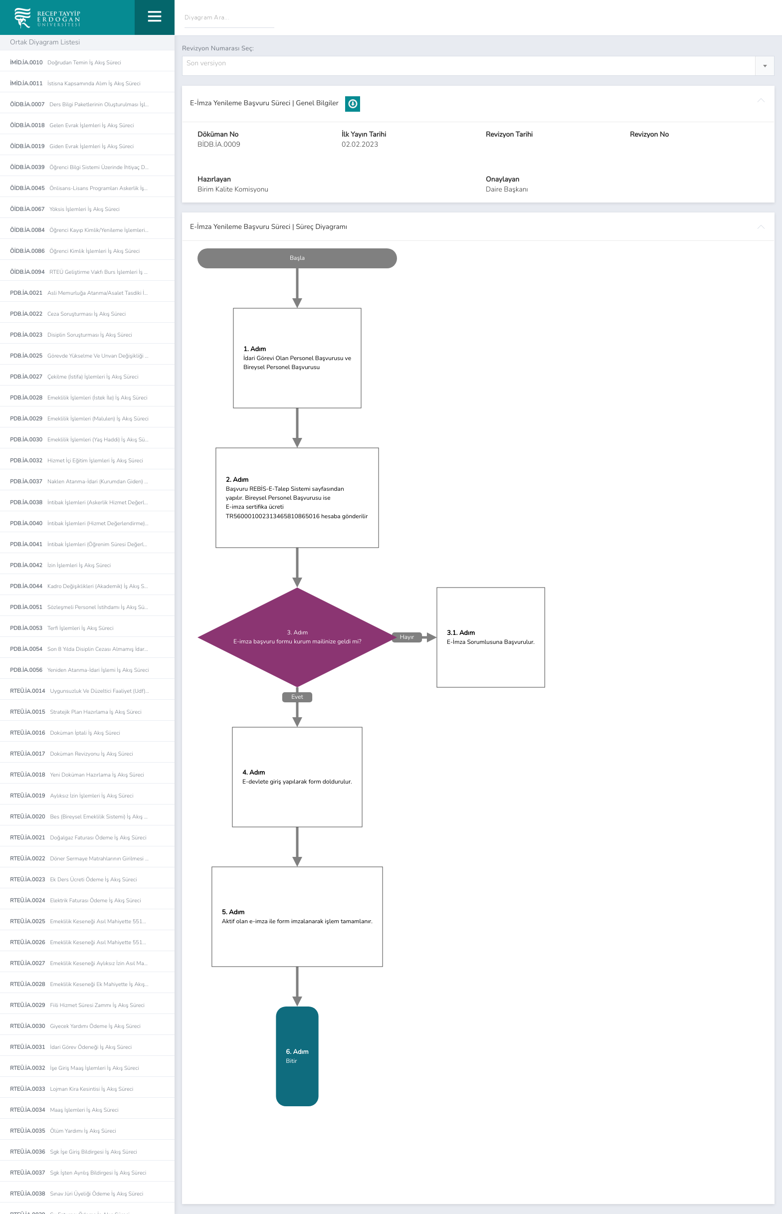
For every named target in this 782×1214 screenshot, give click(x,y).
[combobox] (478, 66)
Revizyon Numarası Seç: (218, 48)
